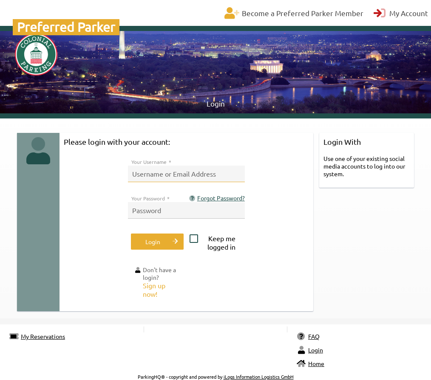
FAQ (308, 336)
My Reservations (37, 336)
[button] (157, 242)
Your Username (151, 161)
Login (309, 350)
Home (310, 363)
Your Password (150, 198)
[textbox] (186, 174)
